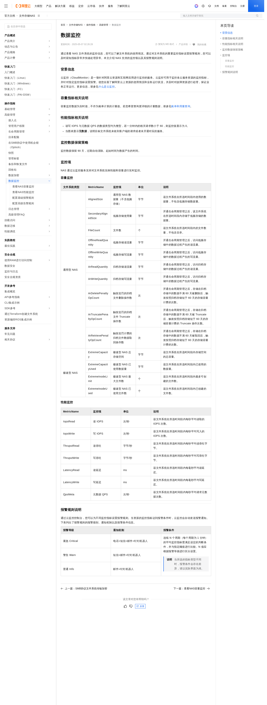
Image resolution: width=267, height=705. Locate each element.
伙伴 (101, 5)
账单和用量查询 (180, 106)
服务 (110, 5)
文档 (216, 6)
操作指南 (90, 25)
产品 (48, 5)
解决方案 (60, 5)
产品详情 (183, 44)
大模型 (38, 5)
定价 (81, 5)
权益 (72, 5)
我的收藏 (201, 44)
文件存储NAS (27, 15)
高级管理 (103, 25)
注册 (242, 6)
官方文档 (9, 15)
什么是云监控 (107, 86)
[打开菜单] (6, 6)
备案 (224, 6)
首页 (63, 25)
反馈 (140, 606)
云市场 (91, 5)
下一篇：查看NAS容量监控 (192, 588)
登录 (256, 6)
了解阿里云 (123, 5)
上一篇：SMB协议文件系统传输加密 (84, 588)
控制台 (233, 6)
